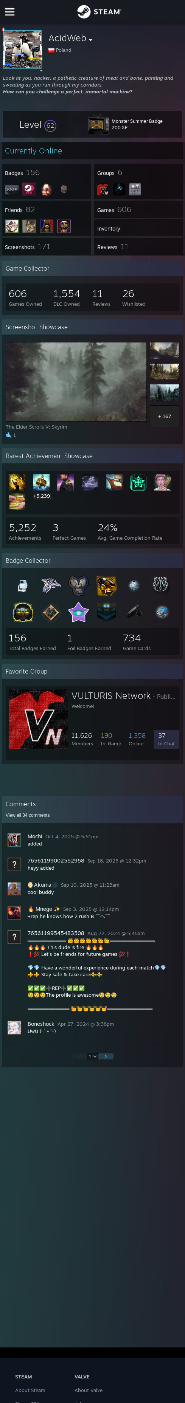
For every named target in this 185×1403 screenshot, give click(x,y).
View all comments (28, 815)
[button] (37, 124)
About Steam (30, 1390)
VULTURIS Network (111, 695)
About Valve (89, 1390)
